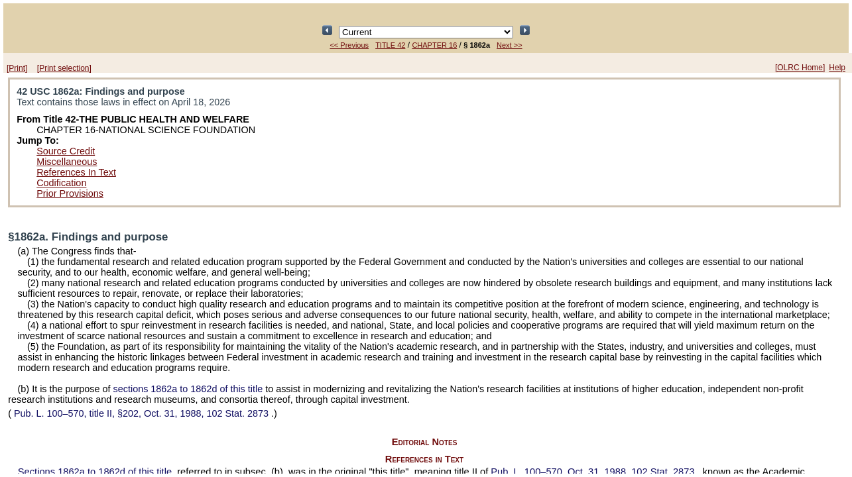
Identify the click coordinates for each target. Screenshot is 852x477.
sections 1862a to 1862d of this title (188, 389)
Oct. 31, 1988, (594, 471)
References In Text (76, 172)
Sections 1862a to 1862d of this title (95, 471)
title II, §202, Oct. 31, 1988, (141, 413)
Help (837, 67)
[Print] (17, 68)
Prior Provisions (69, 193)
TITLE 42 (390, 45)
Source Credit (65, 151)
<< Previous (349, 45)
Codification (61, 183)
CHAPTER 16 (434, 45)
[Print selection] (64, 68)
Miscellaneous (66, 161)
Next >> (509, 45)
